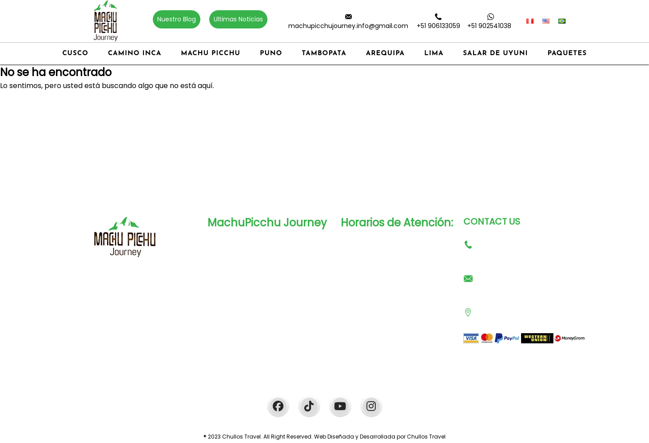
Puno (271, 53)
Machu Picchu (210, 53)
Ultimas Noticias (238, 19)
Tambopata (324, 53)
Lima (433, 53)
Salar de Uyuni (495, 53)
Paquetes (567, 53)
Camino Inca (134, 53)
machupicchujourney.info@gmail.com (348, 25)
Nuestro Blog (176, 19)
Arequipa (385, 53)
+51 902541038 (489, 25)
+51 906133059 (438, 25)
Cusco (75, 53)
